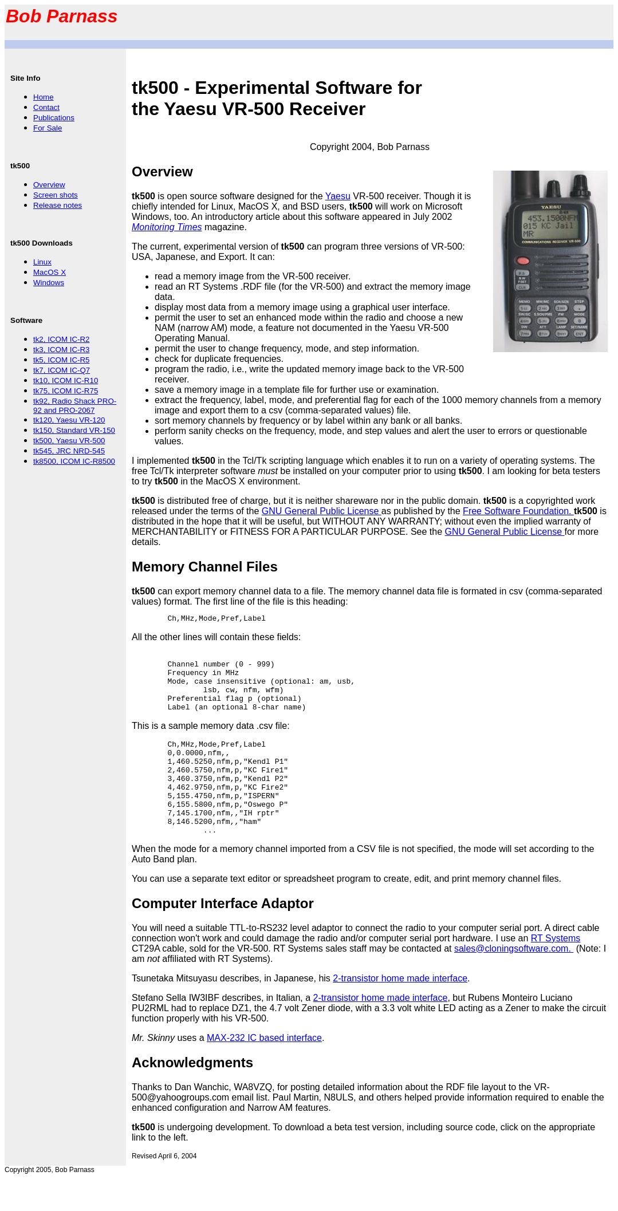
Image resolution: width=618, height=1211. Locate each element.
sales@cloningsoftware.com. (513, 981)
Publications (53, 117)
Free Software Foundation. (518, 511)
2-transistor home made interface (400, 1011)
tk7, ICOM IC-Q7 (61, 370)
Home (43, 97)
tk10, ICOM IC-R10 (65, 380)
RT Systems (556, 971)
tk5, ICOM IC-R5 (61, 360)
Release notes (57, 205)
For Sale (47, 128)
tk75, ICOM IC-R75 (65, 390)
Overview (49, 184)
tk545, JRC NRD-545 (69, 451)
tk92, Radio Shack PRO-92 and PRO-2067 (74, 406)
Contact (46, 107)
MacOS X (49, 272)
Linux (42, 262)
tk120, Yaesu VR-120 (69, 420)
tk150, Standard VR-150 (74, 430)
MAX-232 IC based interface (264, 1070)
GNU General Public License (321, 511)
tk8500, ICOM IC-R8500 (74, 461)
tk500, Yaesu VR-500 (69, 440)
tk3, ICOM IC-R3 (61, 349)
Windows (48, 282)
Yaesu (338, 196)
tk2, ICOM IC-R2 (61, 339)
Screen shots (55, 195)
